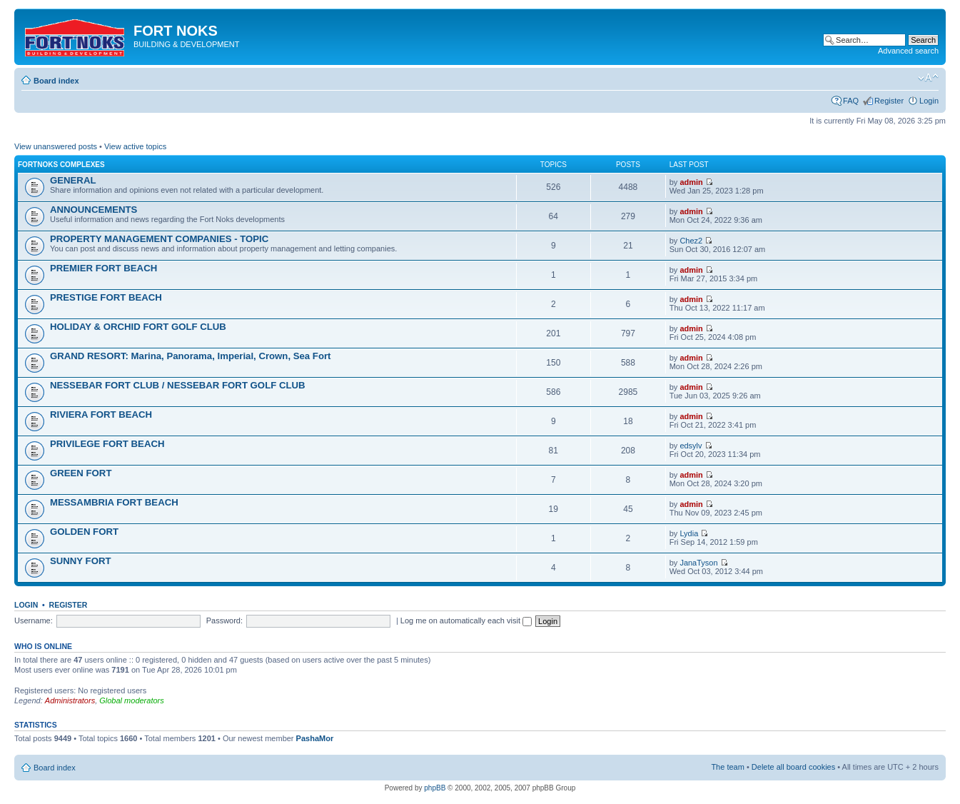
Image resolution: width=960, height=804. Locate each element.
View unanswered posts (55, 146)
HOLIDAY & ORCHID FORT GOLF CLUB (138, 326)
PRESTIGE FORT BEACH (106, 297)
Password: (224, 620)
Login (929, 100)
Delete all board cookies (793, 767)
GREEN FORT (80, 473)
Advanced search (908, 50)
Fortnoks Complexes (61, 165)
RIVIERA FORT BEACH (101, 414)
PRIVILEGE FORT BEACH (107, 443)
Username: (33, 620)
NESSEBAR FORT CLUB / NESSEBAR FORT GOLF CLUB (177, 385)
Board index (56, 80)
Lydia (688, 533)
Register (889, 100)
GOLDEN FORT (84, 531)
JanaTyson (698, 562)
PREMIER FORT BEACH (103, 268)
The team (727, 767)
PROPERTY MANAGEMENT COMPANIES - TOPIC (159, 238)
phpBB (434, 788)
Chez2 (690, 240)
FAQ (851, 100)
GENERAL (73, 180)
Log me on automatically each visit (466, 620)
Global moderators (131, 700)
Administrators (70, 700)
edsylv (690, 445)
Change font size (928, 77)
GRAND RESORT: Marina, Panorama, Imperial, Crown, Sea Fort (190, 356)
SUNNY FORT (80, 561)
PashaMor (315, 738)
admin (690, 182)
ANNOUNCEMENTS (93, 209)
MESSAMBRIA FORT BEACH (114, 502)
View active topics (135, 146)
